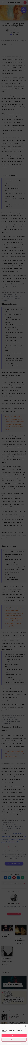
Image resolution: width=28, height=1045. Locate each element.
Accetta (14, 1036)
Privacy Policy (17, 1043)
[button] (26, 1026)
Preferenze (14, 1040)
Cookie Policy (10, 1043)
